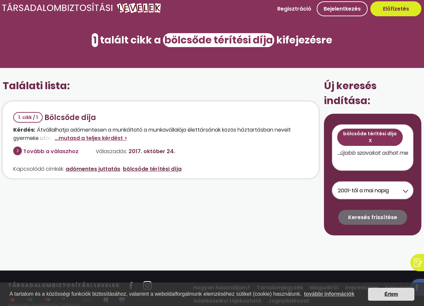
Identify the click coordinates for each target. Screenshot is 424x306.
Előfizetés (396, 9)
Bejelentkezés (342, 9)
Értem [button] (391, 294)
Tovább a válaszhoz (51, 151)
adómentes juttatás (93, 169)
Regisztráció (294, 9)
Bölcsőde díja (54, 117)
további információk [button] (329, 294)
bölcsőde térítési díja (152, 169)
